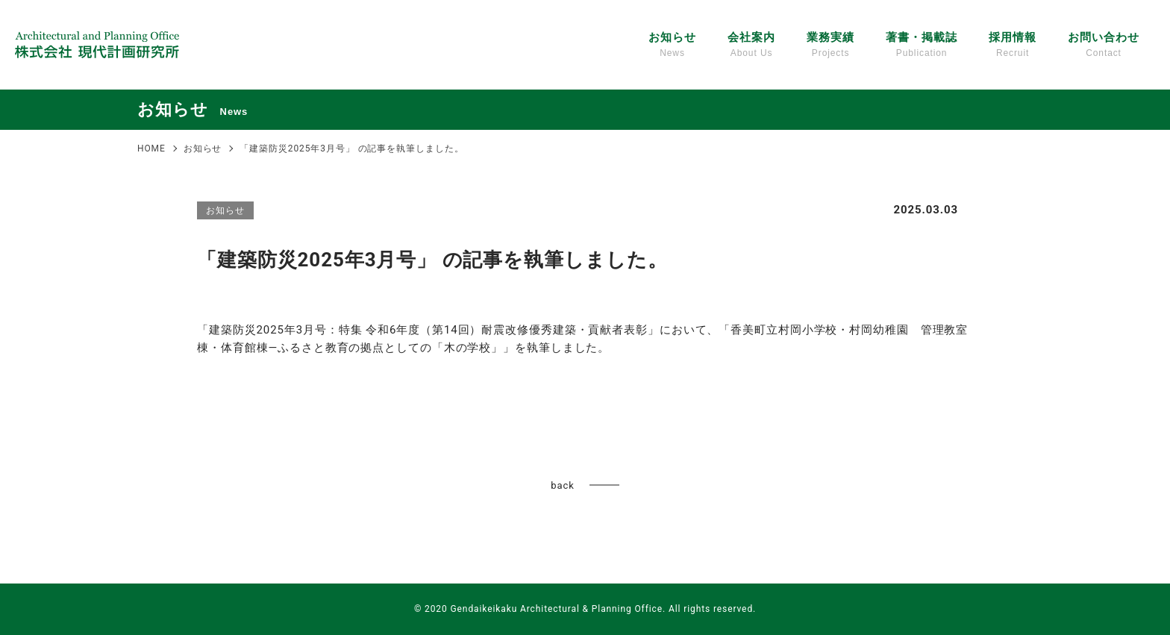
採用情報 (1012, 45)
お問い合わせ (1103, 45)
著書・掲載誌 (921, 45)
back (562, 485)
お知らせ (672, 45)
